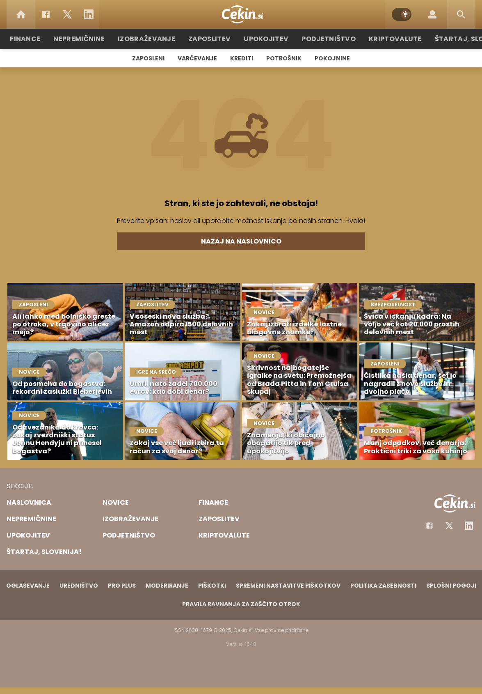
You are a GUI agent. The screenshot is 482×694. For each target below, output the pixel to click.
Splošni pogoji (451, 585)
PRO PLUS (122, 585)
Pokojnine (332, 58)
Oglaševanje (28, 585)
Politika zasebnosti (383, 585)
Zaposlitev (213, 38)
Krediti (241, 58)
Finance (42, 38)
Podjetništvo (324, 38)
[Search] (461, 14)
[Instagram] (468, 525)
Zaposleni (148, 58)
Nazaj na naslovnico (241, 241)
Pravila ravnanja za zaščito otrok (241, 604)
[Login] (432, 14)
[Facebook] (46, 14)
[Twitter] (67, 14)
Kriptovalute (386, 38)
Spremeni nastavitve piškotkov (288, 585)
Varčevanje (197, 58)
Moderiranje (167, 585)
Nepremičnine (93, 38)
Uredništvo (78, 585)
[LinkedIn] (88, 14)
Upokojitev (266, 38)
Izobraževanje (155, 38)
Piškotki (212, 585)
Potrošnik (284, 58)
